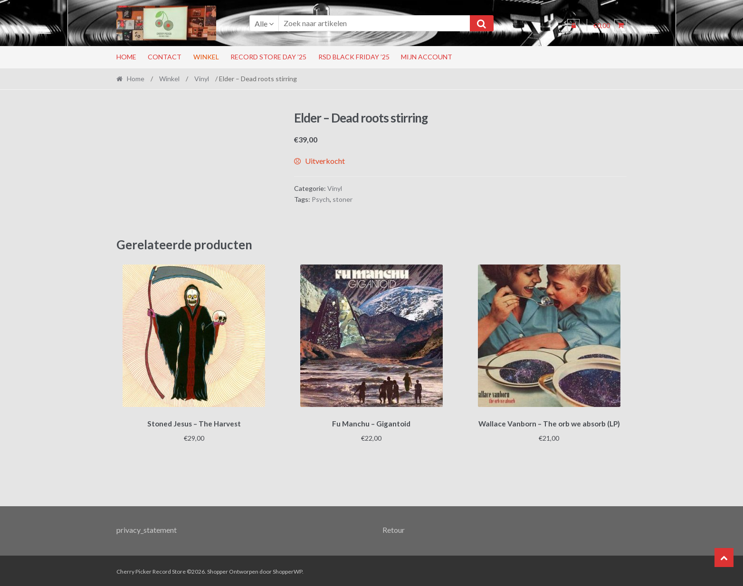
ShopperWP (287, 570)
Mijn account (426, 57)
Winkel (206, 57)
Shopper (217, 570)
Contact (164, 57)
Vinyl (201, 79)
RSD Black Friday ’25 (354, 57)
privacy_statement (146, 527)
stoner (342, 199)
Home (126, 57)
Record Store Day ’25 (268, 57)
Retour (393, 527)
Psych (321, 199)
